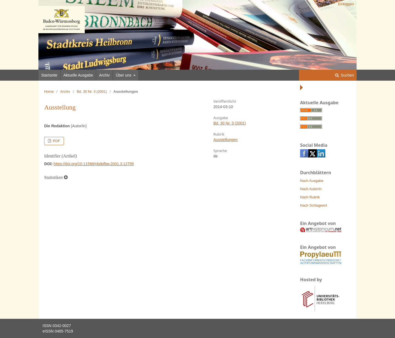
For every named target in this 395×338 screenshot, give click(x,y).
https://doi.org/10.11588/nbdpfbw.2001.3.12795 (93, 164)
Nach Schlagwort (313, 205)
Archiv (104, 75)
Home (49, 91)
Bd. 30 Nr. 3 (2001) (92, 91)
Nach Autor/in (310, 189)
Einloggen (346, 4)
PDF (56, 141)
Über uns (124, 75)
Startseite (49, 75)
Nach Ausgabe (311, 181)
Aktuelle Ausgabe (78, 75)
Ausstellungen (225, 139)
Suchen (347, 75)
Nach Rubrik (310, 197)
